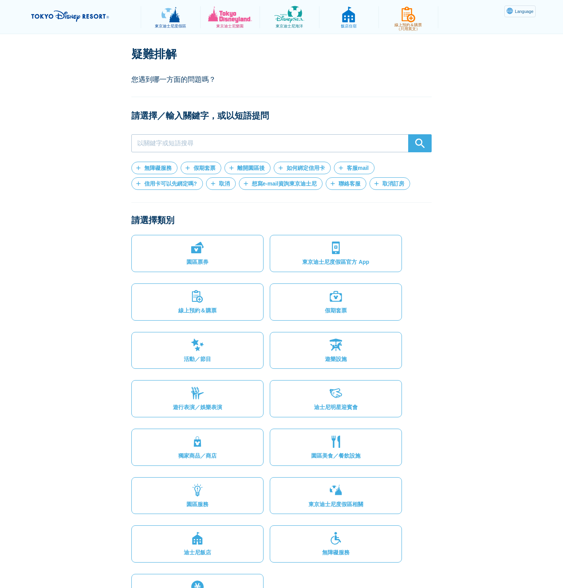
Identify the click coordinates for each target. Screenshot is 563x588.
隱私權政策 (147, 563)
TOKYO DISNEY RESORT (81, 16)
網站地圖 (109, 563)
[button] (154, 168)
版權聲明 (278, 563)
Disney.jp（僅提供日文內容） (429, 563)
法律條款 (185, 563)
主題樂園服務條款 (232, 563)
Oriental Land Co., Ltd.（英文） (341, 563)
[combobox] (281, 143)
